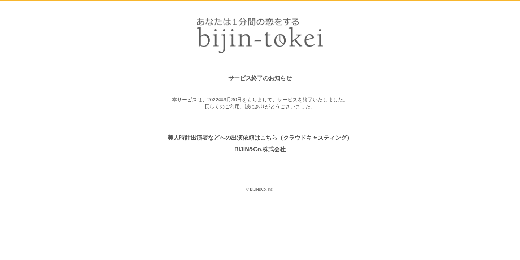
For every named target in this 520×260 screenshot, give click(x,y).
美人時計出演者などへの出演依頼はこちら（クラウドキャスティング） (260, 138)
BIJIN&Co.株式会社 (260, 149)
